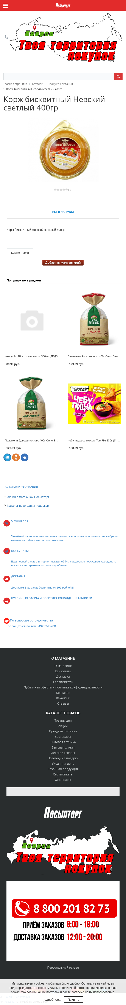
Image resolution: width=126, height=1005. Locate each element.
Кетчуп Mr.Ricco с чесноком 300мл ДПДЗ (31, 356)
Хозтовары (63, 780)
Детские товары (63, 753)
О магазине (63, 666)
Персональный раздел (63, 967)
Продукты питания (63, 731)
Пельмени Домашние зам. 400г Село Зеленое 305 (37, 440)
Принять (73, 999)
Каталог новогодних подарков (28, 505)
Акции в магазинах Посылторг (28, 497)
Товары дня (63, 720)
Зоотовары (63, 737)
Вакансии (63, 698)
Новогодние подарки (63, 758)
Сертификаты (63, 682)
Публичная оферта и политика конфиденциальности (63, 687)
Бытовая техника (63, 742)
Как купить (63, 671)
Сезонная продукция (63, 769)
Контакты (63, 693)
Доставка (63, 676)
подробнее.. (52, 999)
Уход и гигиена (63, 763)
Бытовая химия (63, 747)
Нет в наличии (63, 211)
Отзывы (63, 703)
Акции (63, 726)
